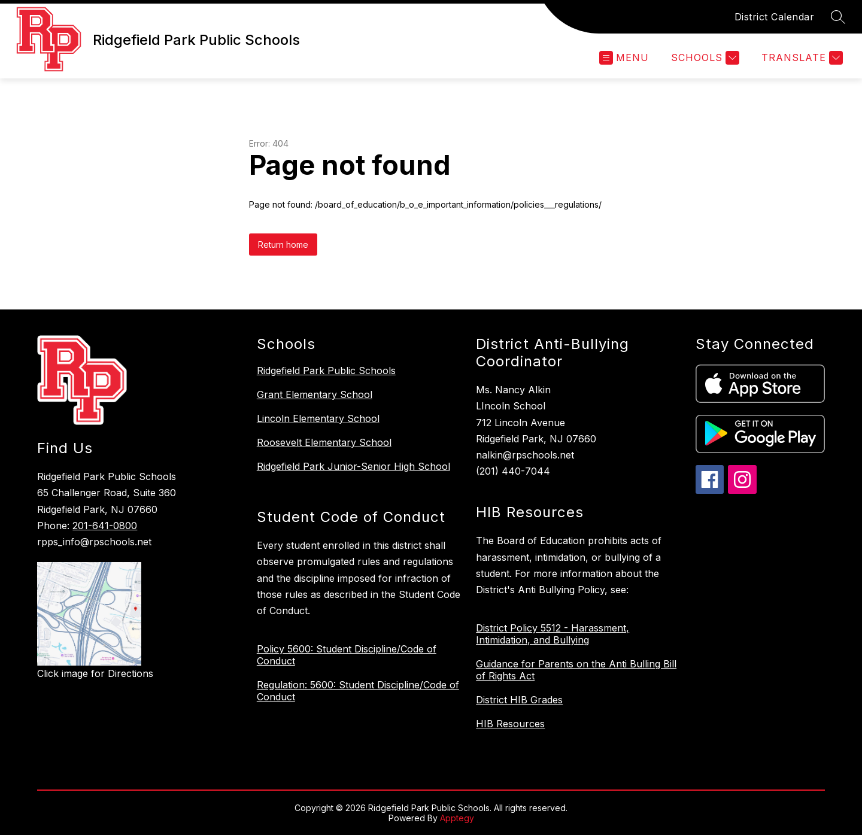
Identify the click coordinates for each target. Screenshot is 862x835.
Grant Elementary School (314, 394)
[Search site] (838, 17)
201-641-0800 (104, 526)
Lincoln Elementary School (318, 418)
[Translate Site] (800, 57)
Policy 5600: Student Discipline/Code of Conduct (346, 655)
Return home (283, 244)
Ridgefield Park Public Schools (326, 370)
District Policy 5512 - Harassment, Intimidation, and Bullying (552, 634)
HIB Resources (510, 724)
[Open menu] (624, 57)
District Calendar (774, 17)
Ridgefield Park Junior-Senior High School (353, 466)
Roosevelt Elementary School (324, 442)
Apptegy (457, 818)
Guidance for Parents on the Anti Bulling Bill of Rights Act (576, 670)
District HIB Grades (519, 700)
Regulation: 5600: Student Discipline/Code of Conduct (358, 691)
